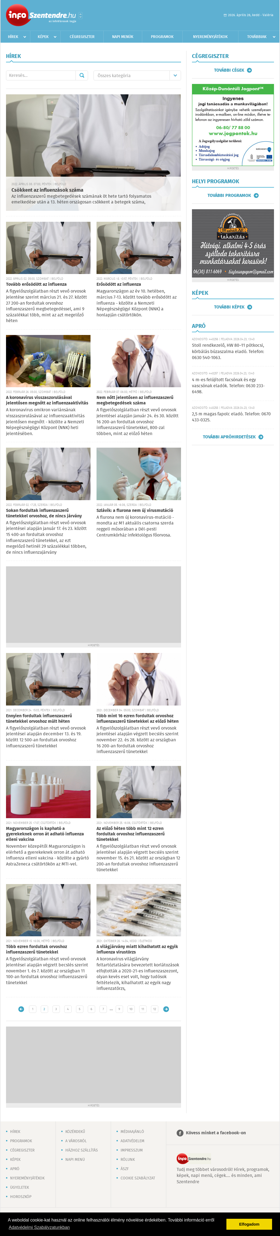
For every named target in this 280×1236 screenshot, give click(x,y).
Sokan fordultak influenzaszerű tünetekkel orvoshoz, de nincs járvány (44, 513)
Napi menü (75, 1160)
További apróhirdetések (229, 437)
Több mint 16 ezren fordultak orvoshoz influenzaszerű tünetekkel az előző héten (138, 719)
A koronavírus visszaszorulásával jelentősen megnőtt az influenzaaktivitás (47, 400)
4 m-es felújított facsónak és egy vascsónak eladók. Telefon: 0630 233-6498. (228, 386)
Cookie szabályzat (138, 1178)
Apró (14, 1169)
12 (154, 1009)
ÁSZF (125, 1169)
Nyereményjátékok (210, 37)
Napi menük (122, 37)
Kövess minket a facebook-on (216, 1133)
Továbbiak (257, 37)
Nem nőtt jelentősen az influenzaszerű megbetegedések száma (135, 400)
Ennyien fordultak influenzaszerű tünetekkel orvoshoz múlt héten (39, 719)
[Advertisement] (93, 604)
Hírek (13, 37)
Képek (43, 37)
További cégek (229, 70)
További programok (229, 195)
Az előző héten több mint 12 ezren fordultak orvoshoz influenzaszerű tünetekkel (131, 834)
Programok (162, 37)
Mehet (81, 75)
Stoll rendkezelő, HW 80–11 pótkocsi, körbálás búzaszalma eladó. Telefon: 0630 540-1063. (228, 351)
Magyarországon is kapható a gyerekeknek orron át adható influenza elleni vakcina (45, 834)
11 (142, 1009)
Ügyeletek (19, 1188)
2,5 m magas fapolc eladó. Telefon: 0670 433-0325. (231, 417)
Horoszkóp (20, 1197)
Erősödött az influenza (119, 284)
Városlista (80, 15)
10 (131, 1009)
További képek (229, 307)
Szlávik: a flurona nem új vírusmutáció (135, 510)
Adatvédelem (132, 1141)
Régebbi (166, 1009)
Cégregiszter (82, 37)
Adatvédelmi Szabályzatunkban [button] (39, 1227)
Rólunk (128, 1160)
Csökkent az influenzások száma (47, 190)
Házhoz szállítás (81, 1150)
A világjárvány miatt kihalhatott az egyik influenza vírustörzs (137, 949)
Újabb (21, 1009)
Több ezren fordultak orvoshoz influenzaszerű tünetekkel (36, 949)
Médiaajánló (132, 1132)
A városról (76, 1141)
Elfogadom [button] (249, 1224)
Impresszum (132, 1150)
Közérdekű (75, 1132)
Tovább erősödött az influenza (36, 284)
